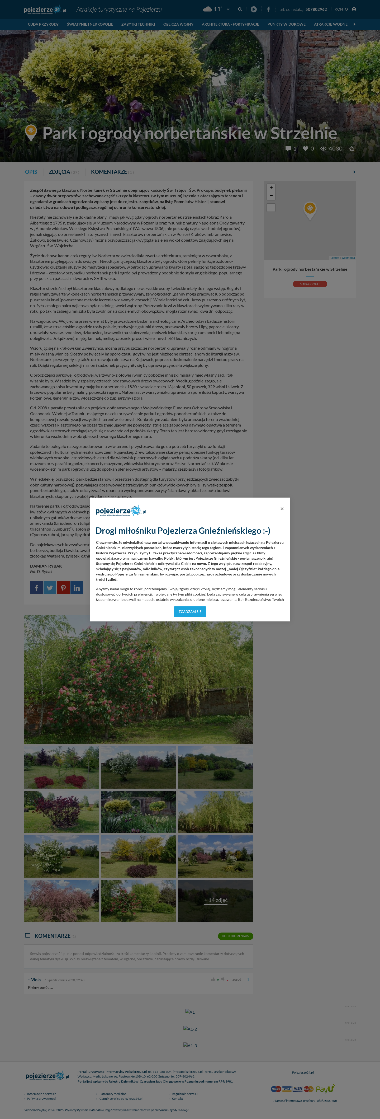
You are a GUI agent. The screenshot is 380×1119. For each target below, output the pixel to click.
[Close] (282, 508)
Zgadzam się (190, 612)
